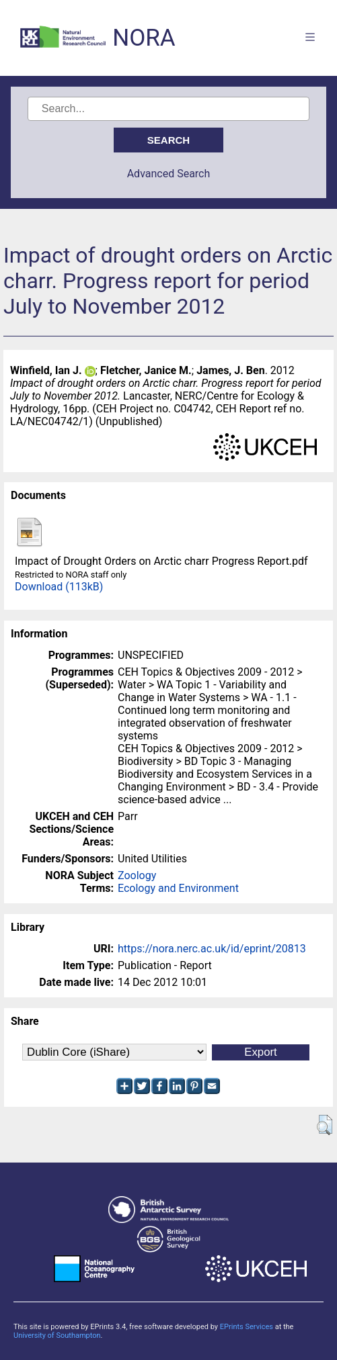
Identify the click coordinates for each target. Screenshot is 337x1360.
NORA (143, 38)
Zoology (137, 875)
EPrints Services (246, 1326)
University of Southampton (57, 1335)
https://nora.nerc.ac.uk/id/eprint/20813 (212, 948)
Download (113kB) (59, 586)
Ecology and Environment (178, 888)
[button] (324, 1125)
